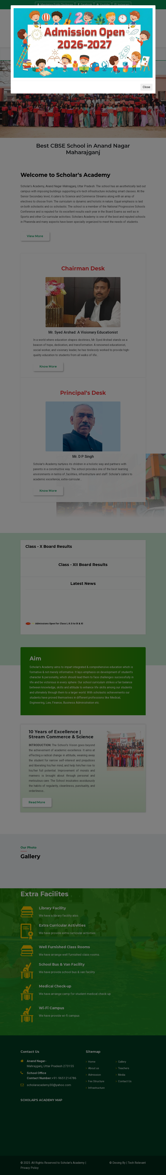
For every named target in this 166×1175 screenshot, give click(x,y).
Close (146, 87)
